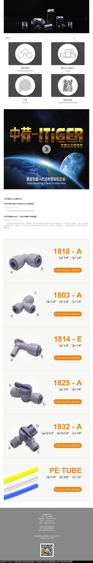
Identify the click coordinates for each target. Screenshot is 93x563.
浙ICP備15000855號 (47, 534)
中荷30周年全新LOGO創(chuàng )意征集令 (19, 204)
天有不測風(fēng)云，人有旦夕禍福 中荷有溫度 (20, 216)
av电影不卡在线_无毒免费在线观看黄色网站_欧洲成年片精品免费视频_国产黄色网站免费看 (36, 562)
